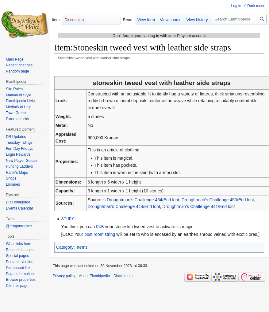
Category (65, 246)
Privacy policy (64, 275)
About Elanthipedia (94, 275)
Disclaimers (123, 275)
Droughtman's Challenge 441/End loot (199, 206)
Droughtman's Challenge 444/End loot (124, 206)
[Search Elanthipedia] (240, 19)
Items (82, 246)
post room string (99, 233)
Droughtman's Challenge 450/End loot (218, 199)
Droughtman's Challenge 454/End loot (143, 199)
